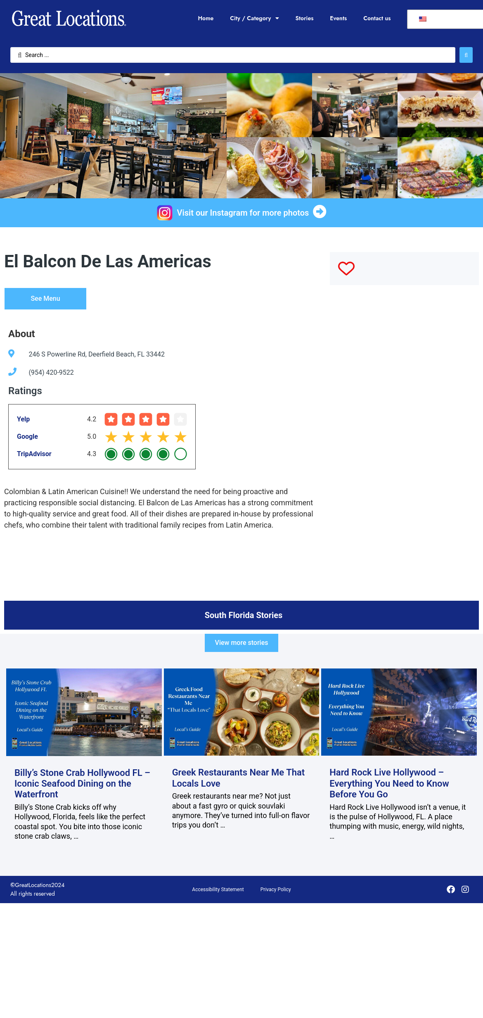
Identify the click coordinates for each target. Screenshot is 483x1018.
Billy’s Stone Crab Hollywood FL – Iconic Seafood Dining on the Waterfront (82, 784)
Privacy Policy (275, 889)
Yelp (23, 419)
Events (338, 18)
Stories (305, 18)
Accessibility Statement (218, 889)
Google (27, 436)
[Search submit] (466, 55)
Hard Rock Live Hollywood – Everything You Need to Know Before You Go (389, 783)
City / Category (254, 18)
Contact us (377, 18)
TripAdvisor (34, 454)
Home (205, 18)
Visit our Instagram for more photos (243, 213)
